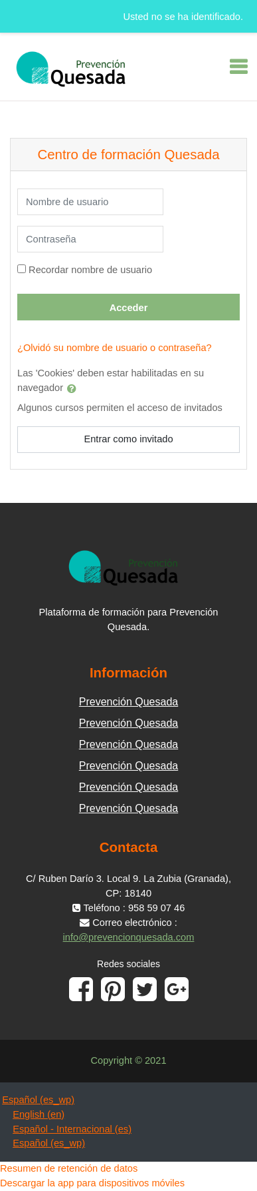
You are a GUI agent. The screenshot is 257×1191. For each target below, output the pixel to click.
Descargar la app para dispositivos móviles (92, 1183)
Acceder (129, 307)
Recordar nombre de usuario (90, 269)
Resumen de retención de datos (68, 1168)
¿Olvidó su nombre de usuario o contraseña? (114, 347)
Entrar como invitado (128, 439)
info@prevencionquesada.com (129, 937)
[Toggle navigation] (238, 67)
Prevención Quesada (128, 701)
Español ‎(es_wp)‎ (38, 1099)
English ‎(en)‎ (38, 1114)
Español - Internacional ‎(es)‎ (72, 1129)
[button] (74, 388)
